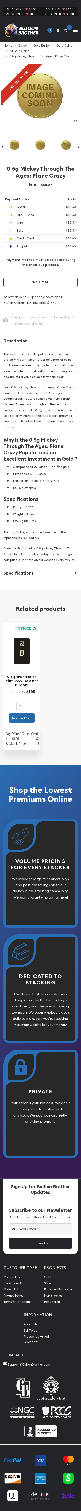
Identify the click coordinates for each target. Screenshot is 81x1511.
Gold (47, 1277)
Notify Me (41, 282)
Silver (48, 1283)
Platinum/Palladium (58, 1289)
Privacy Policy (13, 1296)
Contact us (11, 1277)
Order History (13, 1289)
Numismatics (53, 1296)
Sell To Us (30, 1330)
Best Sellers (52, 1302)
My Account (12, 1283)
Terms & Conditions (17, 1302)
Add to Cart (21, 718)
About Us (30, 1324)
